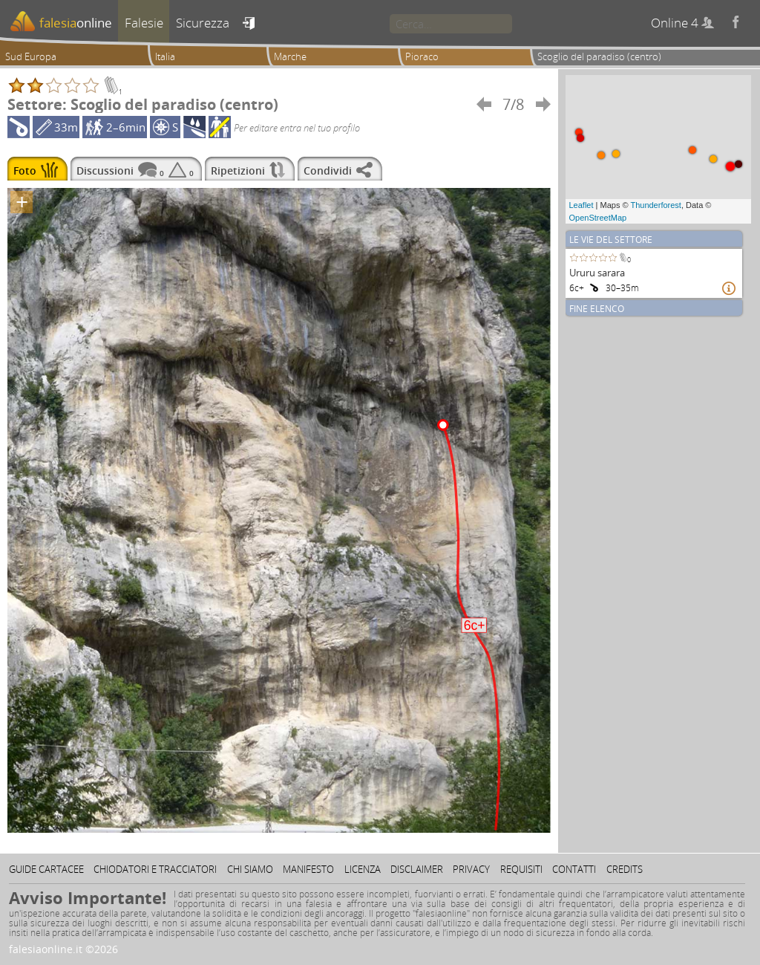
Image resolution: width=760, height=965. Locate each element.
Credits (624, 869)
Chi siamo (250, 869)
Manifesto (308, 869)
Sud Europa (30, 56)
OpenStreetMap (598, 217)
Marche (290, 56)
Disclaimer (416, 869)
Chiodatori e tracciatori (155, 869)
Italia (165, 56)
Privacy (471, 869)
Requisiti (521, 869)
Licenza (362, 869)
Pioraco (422, 56)
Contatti (574, 869)
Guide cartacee (46, 869)
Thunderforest (655, 205)
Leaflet (581, 205)
